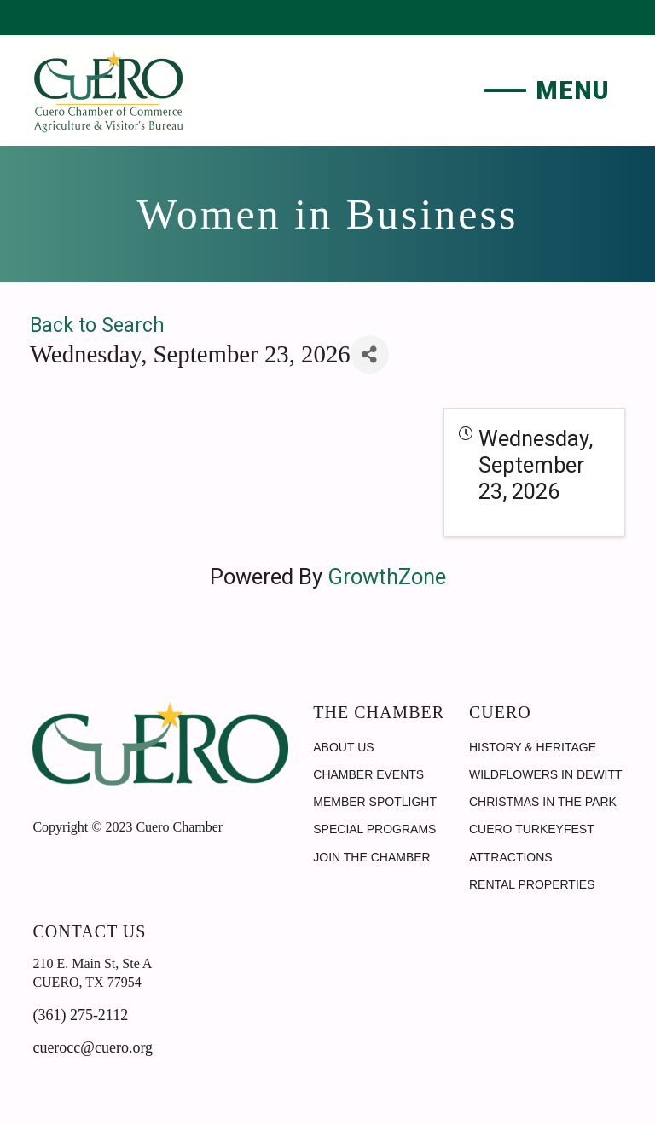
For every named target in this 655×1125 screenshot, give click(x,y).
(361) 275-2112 (80, 1015)
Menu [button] (573, 90)
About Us (343, 747)
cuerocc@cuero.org (92, 1047)
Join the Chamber (371, 857)
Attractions (511, 857)
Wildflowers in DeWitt (546, 774)
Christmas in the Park (543, 802)
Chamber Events (368, 774)
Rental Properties (532, 884)
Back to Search (97, 325)
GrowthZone (387, 576)
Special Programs (374, 829)
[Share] (370, 354)
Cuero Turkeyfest (531, 829)
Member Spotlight (375, 802)
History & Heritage (532, 747)
